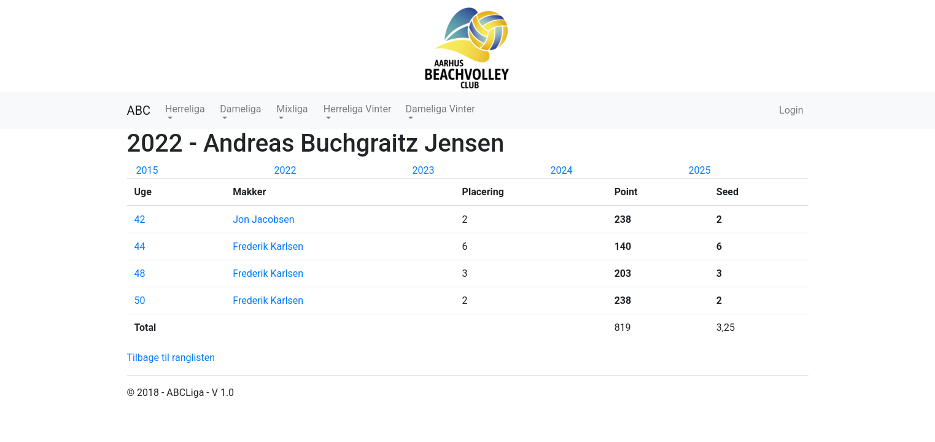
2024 (562, 170)
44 (139, 246)
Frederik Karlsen (268, 246)
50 (139, 300)
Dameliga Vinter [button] (440, 109)
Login (791, 110)
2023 (424, 170)
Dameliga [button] (240, 109)
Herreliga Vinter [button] (358, 109)
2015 (147, 170)
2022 (285, 170)
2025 (700, 170)
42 (139, 219)
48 (139, 273)
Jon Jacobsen (265, 219)
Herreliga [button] (185, 109)
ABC (139, 110)
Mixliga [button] (292, 109)
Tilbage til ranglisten (171, 357)
